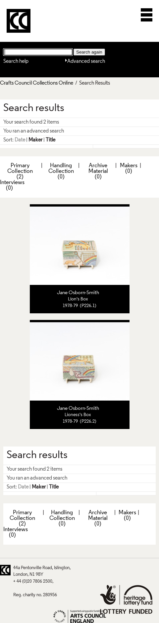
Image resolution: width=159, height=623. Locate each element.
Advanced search (86, 61)
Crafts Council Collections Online (36, 83)
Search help (15, 61)
